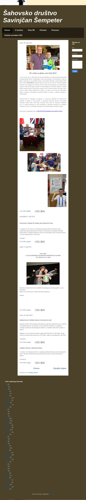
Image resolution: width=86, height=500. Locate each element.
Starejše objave (59, 368)
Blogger (51, 494)
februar (7, 393)
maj (6, 414)
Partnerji (43, 30)
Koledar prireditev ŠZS (13, 35)
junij (6, 411)
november (8, 400)
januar (7, 395)
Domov (7, 30)
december (8, 398)
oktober (7, 402)
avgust (7, 407)
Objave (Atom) (33, 372)
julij (6, 384)
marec (7, 391)
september (8, 404)
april (6, 386)
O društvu (19, 30)
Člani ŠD (31, 30)
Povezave (55, 30)
